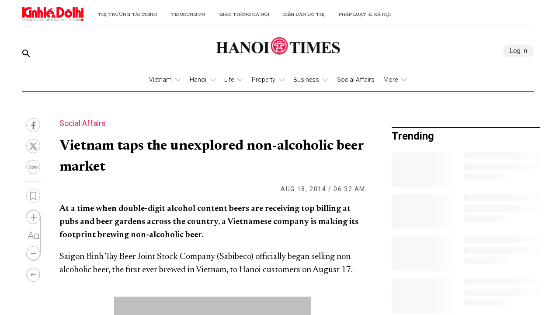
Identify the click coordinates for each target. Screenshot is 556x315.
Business (306, 79)
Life (229, 79)
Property (263, 79)
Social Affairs (356, 79)
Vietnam (160, 79)
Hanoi (198, 79)
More (390, 79)
